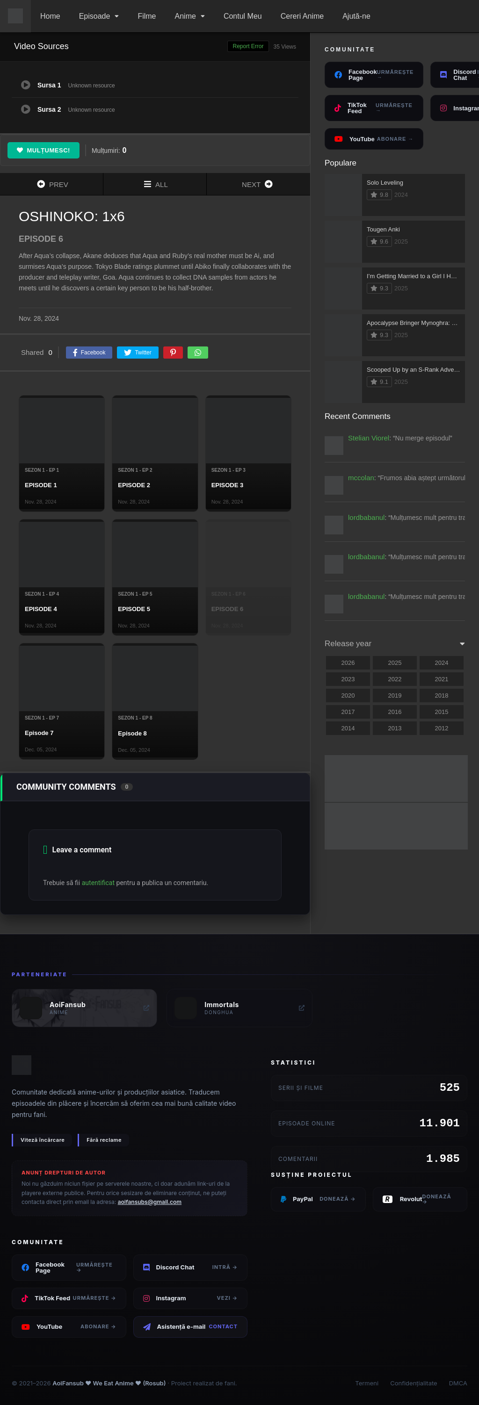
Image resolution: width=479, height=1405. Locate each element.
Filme (147, 16)
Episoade (94, 16)
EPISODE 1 (41, 485)
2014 (348, 728)
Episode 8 (132, 733)
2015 (442, 711)
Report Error (247, 46)
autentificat (98, 882)
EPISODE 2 (134, 485)
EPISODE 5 (134, 608)
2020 (348, 695)
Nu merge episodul (422, 438)
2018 (442, 695)
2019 (395, 695)
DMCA (458, 1383)
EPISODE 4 (41, 608)
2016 (395, 711)
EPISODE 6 (227, 608)
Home (50, 16)
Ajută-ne (356, 16)
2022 (395, 679)
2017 (348, 711)
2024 (442, 662)
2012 (442, 728)
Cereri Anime (302, 16)
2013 (395, 728)
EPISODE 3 (227, 485)
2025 (395, 662)
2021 (442, 679)
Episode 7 (39, 732)
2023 (348, 679)
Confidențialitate (413, 1383)
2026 (348, 662)
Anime (185, 16)
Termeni (366, 1383)
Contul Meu (243, 16)
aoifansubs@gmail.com (149, 1201)
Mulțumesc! (43, 150)
